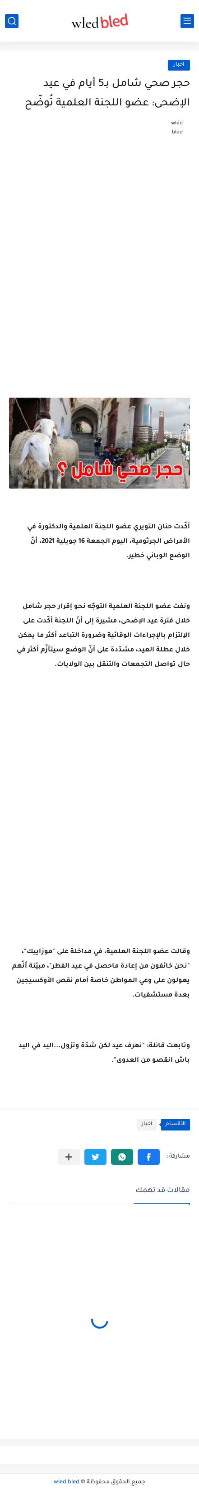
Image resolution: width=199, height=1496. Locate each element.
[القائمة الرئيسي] (187, 21)
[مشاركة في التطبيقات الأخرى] (69, 1157)
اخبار (179, 65)
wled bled (66, 1482)
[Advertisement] (99, 261)
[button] (149, 1157)
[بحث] (12, 21)
